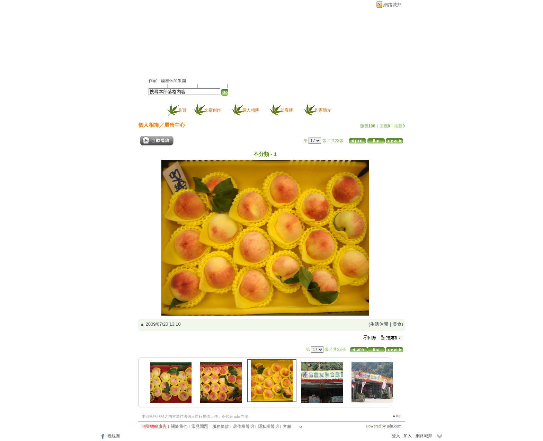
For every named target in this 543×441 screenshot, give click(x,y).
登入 (396, 435)
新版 (209, 40)
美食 (397, 324)
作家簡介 (322, 110)
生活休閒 (379, 324)
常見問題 (200, 426)
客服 (287, 426)
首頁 (182, 110)
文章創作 (212, 110)
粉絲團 (113, 435)
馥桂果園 (166, 40)
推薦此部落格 (182, 85)
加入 (407, 435)
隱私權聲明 (268, 426)
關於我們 (179, 426)
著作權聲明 (243, 426)
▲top (396, 415)
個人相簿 (250, 110)
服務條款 (220, 426)
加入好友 (157, 85)
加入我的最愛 (213, 85)
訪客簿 (287, 110)
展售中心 (174, 125)
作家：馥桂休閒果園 (167, 80)
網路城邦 (392, 4)
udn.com (394, 426)
